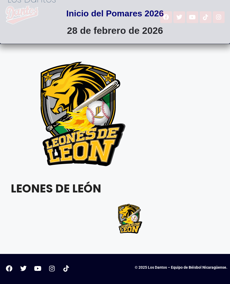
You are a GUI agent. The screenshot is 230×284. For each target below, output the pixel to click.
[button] (115, 34)
